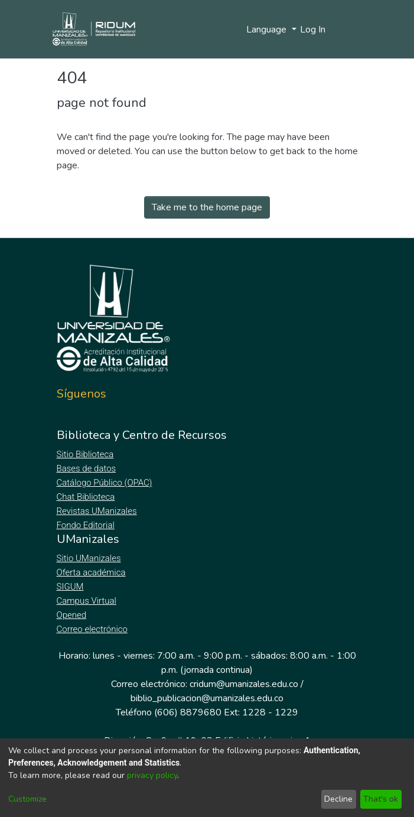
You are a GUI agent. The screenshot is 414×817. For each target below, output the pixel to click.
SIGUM (70, 587)
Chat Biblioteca (87, 497)
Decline (338, 799)
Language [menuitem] (267, 29)
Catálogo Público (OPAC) (107, 483)
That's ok (380, 799)
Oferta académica (92, 572)
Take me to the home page (207, 207)
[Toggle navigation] (350, 29)
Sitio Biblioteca (86, 454)
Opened (73, 615)
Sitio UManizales (89, 558)
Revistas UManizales (97, 511)
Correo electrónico (94, 629)
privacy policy (152, 775)
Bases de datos (88, 468)
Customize (27, 799)
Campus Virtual (87, 601)
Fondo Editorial (86, 525)
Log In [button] (313, 29)
